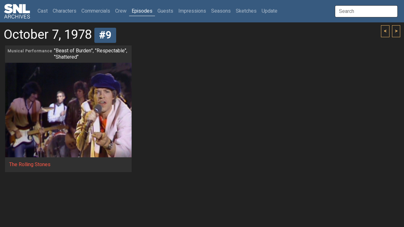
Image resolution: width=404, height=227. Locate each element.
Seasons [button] (221, 11)
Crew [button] (121, 11)
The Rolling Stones (29, 164)
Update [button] (269, 11)
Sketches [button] (246, 11)
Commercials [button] (95, 11)
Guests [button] (165, 11)
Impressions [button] (192, 11)
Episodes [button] (142, 11)
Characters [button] (64, 11)
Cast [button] (44, 11)
